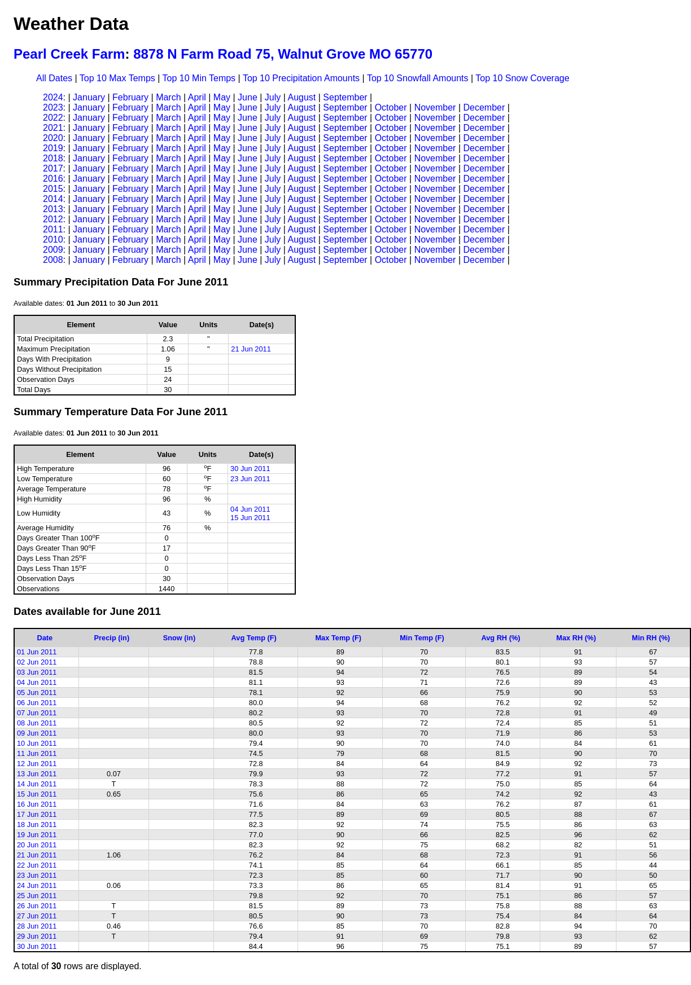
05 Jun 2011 (36, 692)
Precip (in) (112, 638)
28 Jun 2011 (36, 926)
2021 (53, 128)
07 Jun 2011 (36, 713)
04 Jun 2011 (250, 509)
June (247, 97)
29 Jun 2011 (36, 936)
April (197, 97)
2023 (53, 107)
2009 (53, 249)
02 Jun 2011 (36, 662)
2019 (53, 148)
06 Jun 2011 (36, 702)
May (221, 97)
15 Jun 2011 (250, 517)
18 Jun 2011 (36, 824)
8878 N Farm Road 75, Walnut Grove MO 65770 (282, 53)
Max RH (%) (576, 638)
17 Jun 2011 (36, 814)
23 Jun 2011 (250, 478)
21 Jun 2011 (250, 349)
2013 (53, 209)
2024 (53, 97)
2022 (53, 117)
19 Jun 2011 (36, 834)
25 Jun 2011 (36, 895)
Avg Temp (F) (254, 638)
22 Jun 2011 (36, 865)
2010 (53, 239)
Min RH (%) (651, 638)
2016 (53, 178)
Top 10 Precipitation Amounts (301, 78)
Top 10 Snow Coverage (522, 78)
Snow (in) (179, 638)
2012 (53, 219)
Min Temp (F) (422, 638)
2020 (53, 138)
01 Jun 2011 (36, 652)
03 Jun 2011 (36, 672)
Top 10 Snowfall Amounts (418, 78)
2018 (53, 158)
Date (45, 638)
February (130, 97)
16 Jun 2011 (36, 804)
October (391, 107)
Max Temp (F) (338, 638)
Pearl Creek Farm (69, 53)
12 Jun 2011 (36, 763)
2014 (53, 199)
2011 (53, 229)
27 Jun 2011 (36, 916)
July (273, 97)
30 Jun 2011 (250, 468)
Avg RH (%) (500, 638)
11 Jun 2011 (36, 753)
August (301, 97)
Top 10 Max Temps (117, 78)
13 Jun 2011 (36, 773)
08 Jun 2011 (36, 723)
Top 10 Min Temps (199, 78)
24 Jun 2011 (36, 885)
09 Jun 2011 (36, 733)
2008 (53, 260)
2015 (53, 189)
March (168, 97)
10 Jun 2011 (36, 743)
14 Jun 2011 (36, 784)
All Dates (54, 78)
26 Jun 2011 (36, 906)
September (345, 97)
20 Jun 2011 (36, 845)
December (484, 107)
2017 (53, 168)
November (435, 107)
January (89, 97)
